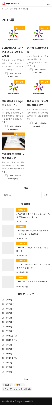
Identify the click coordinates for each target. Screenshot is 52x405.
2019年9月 (7, 308)
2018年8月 (7, 322)
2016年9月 (7, 344)
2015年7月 (7, 367)
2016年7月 (7, 353)
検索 (46, 195)
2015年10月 (7, 358)
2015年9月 (7, 362)
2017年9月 (7, 331)
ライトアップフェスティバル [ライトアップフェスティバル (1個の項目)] (18, 389)
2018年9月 (7, 317)
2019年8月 (7, 313)
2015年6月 (7, 371)
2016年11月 (7, 335)
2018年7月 (7, 326)
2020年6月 (7, 304)
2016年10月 (7, 340)
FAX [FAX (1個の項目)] (20, 385)
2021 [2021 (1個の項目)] (8, 385)
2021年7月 (7, 299)
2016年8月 (7, 349)
